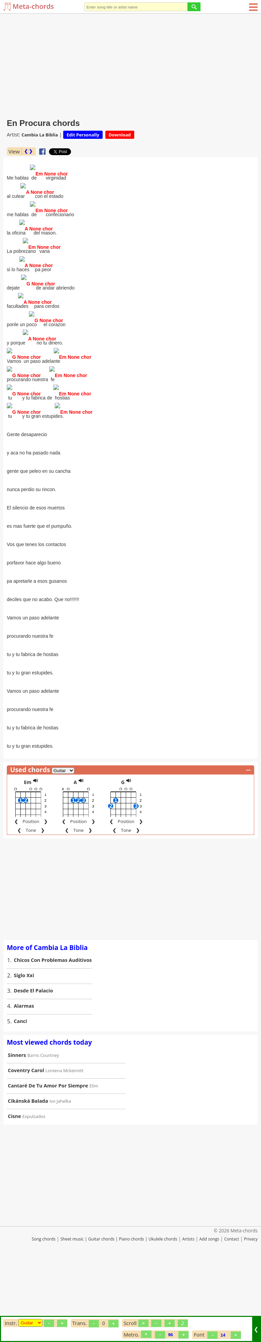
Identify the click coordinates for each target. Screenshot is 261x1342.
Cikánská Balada (28, 1176)
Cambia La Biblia (39, 135)
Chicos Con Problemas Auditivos (53, 1035)
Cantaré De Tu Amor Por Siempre (48, 1161)
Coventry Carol (26, 1145)
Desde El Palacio (33, 1066)
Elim (93, 1161)
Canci (20, 1096)
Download (120, 135)
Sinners (17, 1130)
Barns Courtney (43, 1130)
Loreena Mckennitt (65, 1146)
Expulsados (34, 1192)
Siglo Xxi (24, 1050)
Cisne (14, 1191)
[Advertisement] (130, 64)
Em (27, 857)
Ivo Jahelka (60, 1176)
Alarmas (24, 1081)
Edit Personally (83, 135)
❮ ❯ (28, 151)
